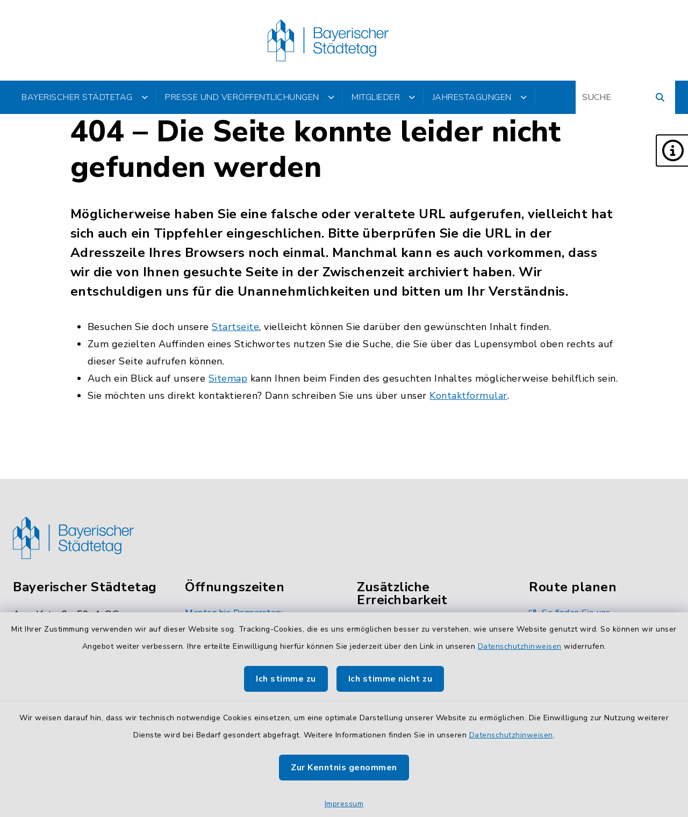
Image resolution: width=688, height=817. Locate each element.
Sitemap (228, 378)
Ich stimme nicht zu (390, 679)
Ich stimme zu (286, 679)
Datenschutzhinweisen (520, 646)
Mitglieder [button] (383, 97)
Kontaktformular (468, 395)
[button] (672, 150)
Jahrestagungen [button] (480, 97)
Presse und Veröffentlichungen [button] (249, 97)
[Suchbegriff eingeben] (626, 97)
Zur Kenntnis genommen (344, 767)
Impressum (344, 804)
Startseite (235, 326)
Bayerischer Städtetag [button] (85, 97)
